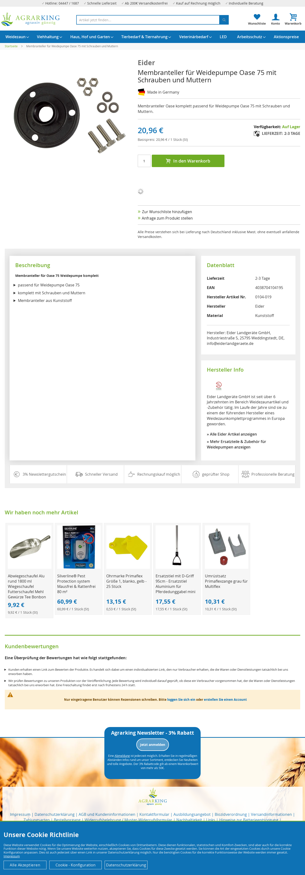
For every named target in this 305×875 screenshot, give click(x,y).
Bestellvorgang (67, 819)
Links (210, 819)
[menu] (152, 37)
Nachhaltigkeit (189, 819)
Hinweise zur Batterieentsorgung (248, 819)
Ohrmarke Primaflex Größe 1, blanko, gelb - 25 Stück (126, 581)
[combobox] (152, 20)
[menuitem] (15, 37)
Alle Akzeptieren (25, 865)
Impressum (20, 814)
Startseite (11, 46)
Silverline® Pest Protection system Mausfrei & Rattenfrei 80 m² (76, 583)
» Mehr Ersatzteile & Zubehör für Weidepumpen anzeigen (236, 444)
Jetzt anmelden (152, 744)
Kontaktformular (154, 814)
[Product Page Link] (29, 567)
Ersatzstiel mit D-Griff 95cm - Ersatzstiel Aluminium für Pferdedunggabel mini (175, 583)
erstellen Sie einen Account (225, 699)
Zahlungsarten (37, 819)
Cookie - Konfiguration (76, 865)
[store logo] (30, 19)
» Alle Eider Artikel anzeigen (232, 434)
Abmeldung (122, 756)
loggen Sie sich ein (181, 699)
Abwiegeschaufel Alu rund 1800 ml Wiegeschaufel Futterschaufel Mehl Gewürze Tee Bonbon (27, 586)
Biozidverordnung (231, 814)
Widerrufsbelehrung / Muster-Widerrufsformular (128, 819)
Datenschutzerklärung (55, 814)
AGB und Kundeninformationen (107, 814)
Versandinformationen (271, 814)
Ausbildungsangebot (192, 814)
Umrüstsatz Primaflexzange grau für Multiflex (226, 581)
